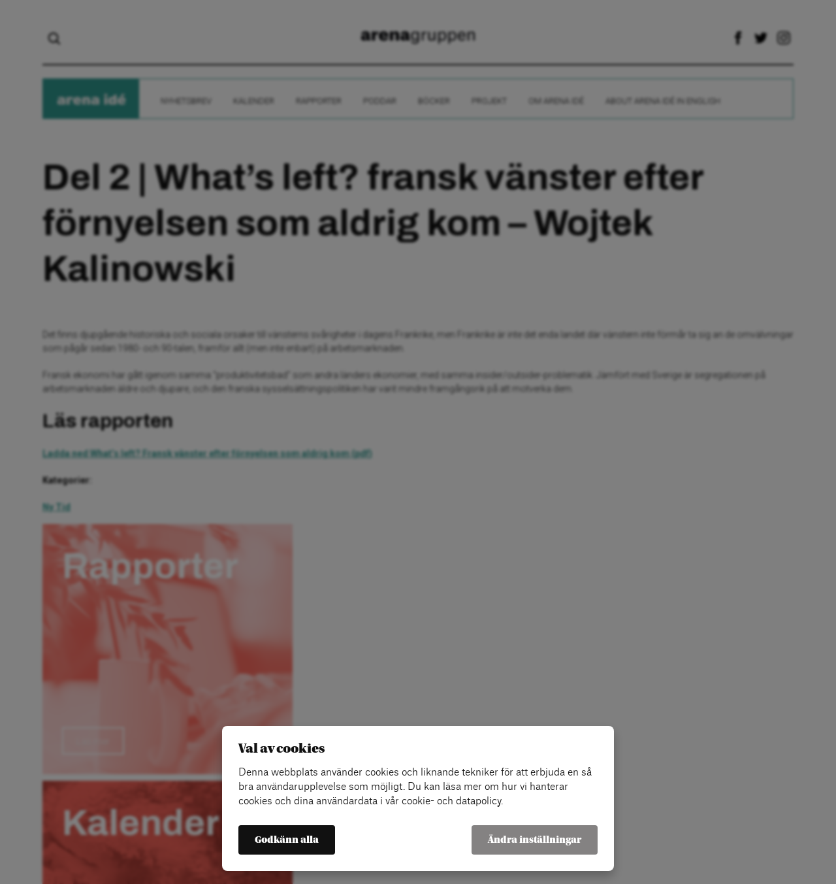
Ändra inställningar (534, 839)
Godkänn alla (287, 839)
